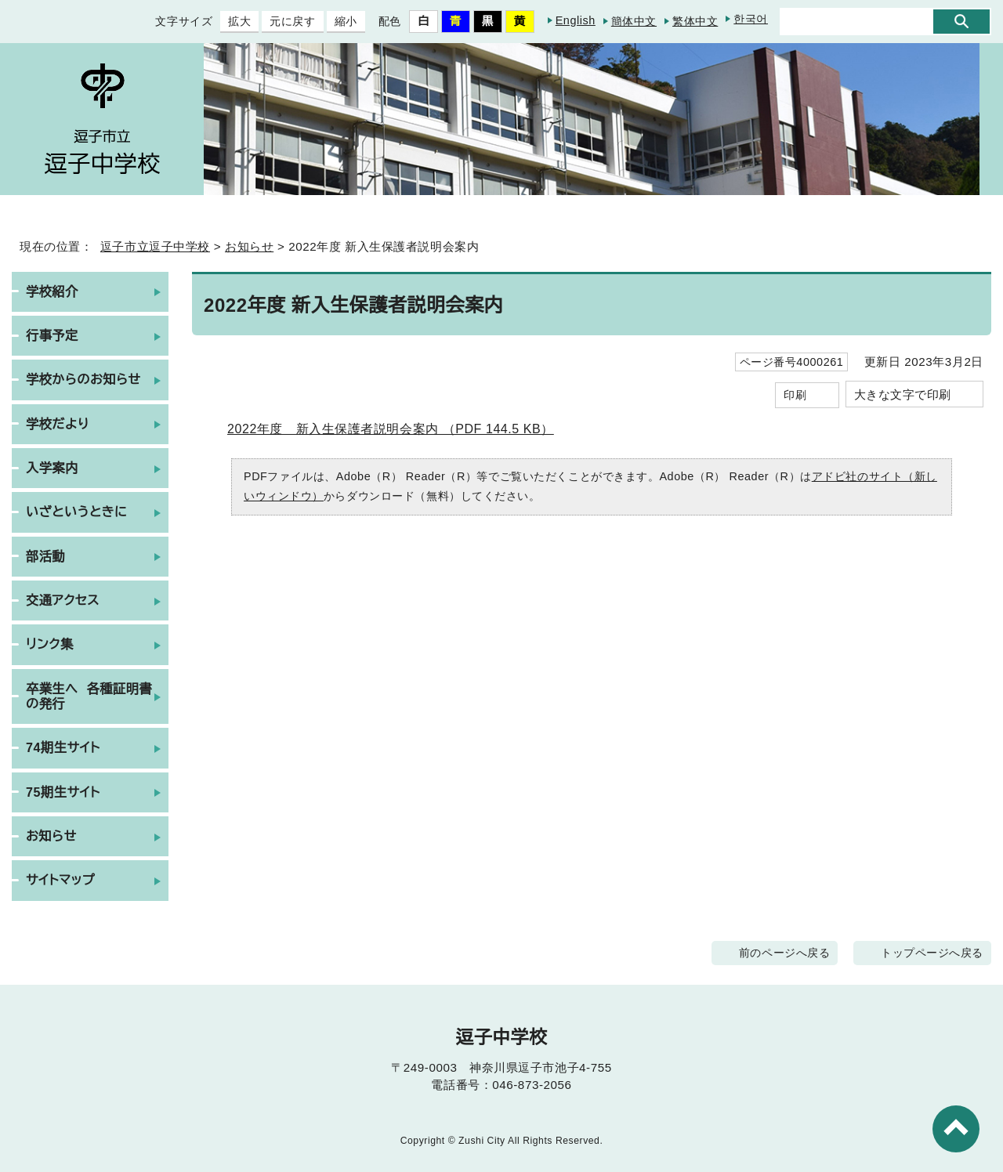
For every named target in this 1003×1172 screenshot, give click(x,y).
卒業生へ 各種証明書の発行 (89, 696)
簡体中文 (634, 21)
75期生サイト (66, 792)
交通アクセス (63, 600)
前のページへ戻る (794, 952)
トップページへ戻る (936, 952)
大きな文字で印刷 (902, 394)
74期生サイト (66, 747)
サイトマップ (61, 880)
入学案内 (52, 467)
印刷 (795, 394)
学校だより (58, 424)
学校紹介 (52, 291)
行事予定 (52, 335)
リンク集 (50, 644)
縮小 (333, 21)
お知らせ (249, 246)
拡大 (227, 21)
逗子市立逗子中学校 (150, 246)
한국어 (750, 19)
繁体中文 (695, 21)
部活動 (45, 556)
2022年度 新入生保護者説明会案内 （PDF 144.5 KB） (403, 427)
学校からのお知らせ (83, 379)
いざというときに (76, 511)
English (571, 21)
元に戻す (280, 21)
